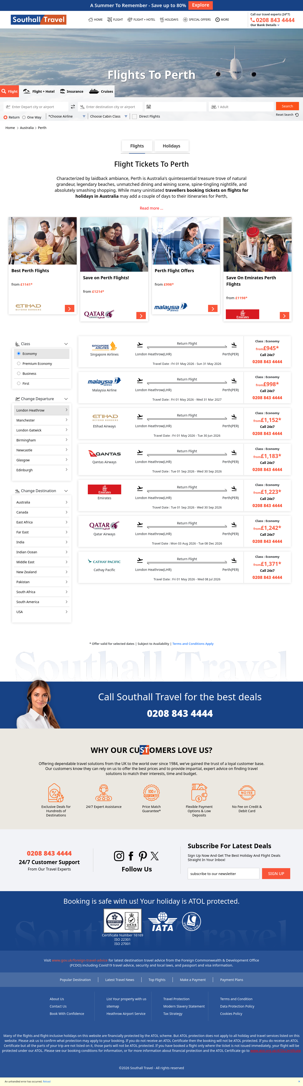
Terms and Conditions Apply (193, 644)
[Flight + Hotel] (141, 19)
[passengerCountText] (241, 106)
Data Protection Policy (237, 1006)
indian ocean (26, 552)
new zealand (26, 572)
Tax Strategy (172, 1013)
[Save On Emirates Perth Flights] (257, 269)
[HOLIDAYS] (169, 19)
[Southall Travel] (38, 19)
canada (22, 512)
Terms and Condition (236, 999)
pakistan (23, 582)
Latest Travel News (119, 979)
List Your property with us (126, 999)
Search (287, 106)
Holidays (171, 146)
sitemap (113, 1006)
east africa (24, 522)
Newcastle (24, 450)
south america (27, 602)
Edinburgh (24, 470)
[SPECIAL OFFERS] (197, 19)
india (20, 542)
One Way (31, 117)
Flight (9, 91)
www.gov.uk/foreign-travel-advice (80, 960)
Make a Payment (193, 979)
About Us (57, 999)
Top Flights (157, 979)
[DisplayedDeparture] (36, 106)
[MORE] (222, 19)
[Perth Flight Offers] (186, 265)
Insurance (71, 91)
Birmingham (26, 440)
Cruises (101, 91)
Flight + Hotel (38, 91)
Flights (137, 146)
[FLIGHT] (115, 19)
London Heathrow (30, 410)
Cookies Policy (231, 1013)
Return (12, 117)
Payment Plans (231, 979)
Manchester (25, 420)
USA (19, 611)
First (25, 383)
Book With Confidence (67, 1013)
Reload (46, 1081)
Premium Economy (37, 363)
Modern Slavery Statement (184, 1006)
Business (29, 373)
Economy (29, 353)
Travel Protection (176, 999)
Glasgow (23, 460)
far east (22, 532)
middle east (25, 562)
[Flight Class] (109, 116)
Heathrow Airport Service (126, 1013)
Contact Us (58, 1006)
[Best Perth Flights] (43, 265)
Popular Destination (75, 979)
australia (23, 502)
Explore (200, 5)
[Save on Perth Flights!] (114, 269)
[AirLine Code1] (67, 116)
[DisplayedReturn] (110, 106)
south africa (25, 592)
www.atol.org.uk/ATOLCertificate (275, 1050)
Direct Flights (146, 116)
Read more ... (151, 208)
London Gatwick (28, 430)
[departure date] (179, 107)
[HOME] (95, 19)
